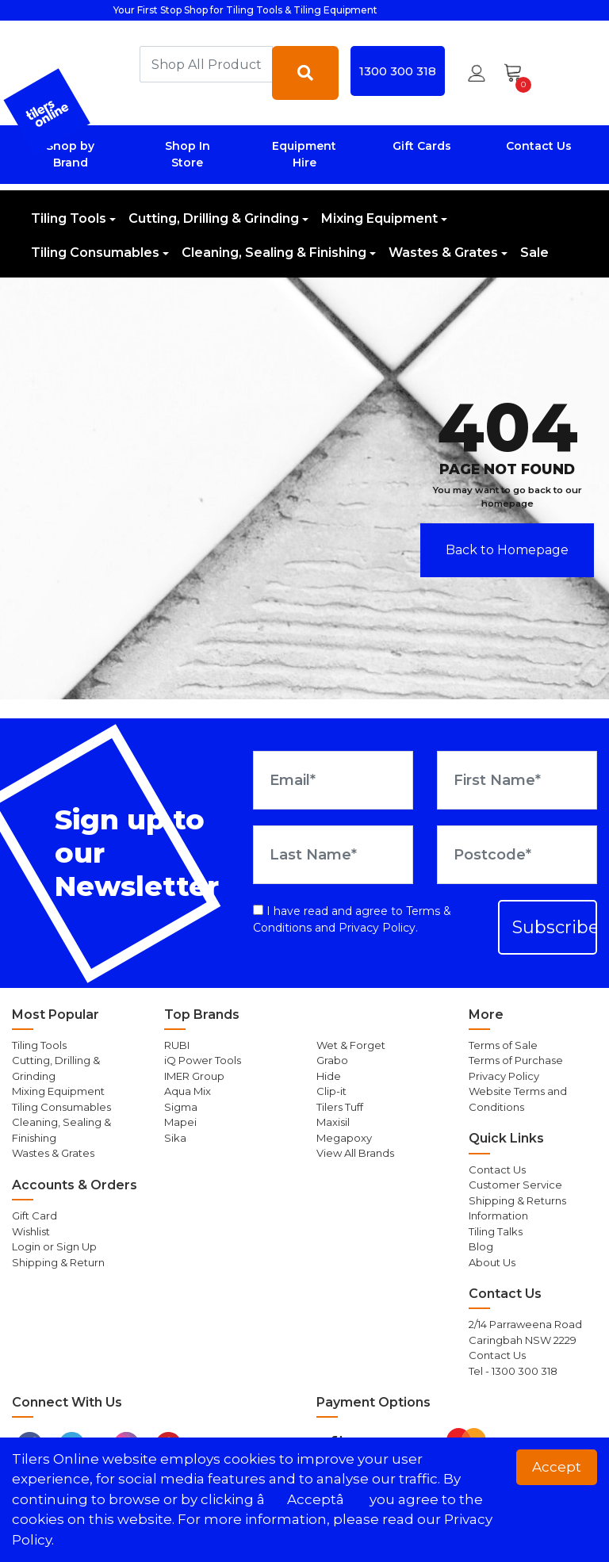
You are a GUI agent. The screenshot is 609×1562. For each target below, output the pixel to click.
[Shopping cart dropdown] (518, 73)
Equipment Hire (304, 154)
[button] (476, 73)
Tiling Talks (496, 1231)
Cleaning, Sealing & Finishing (274, 252)
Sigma (180, 1107)
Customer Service (515, 1184)
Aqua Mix (187, 1091)
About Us (492, 1262)
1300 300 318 (397, 70)
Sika (175, 1137)
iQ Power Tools (202, 1060)
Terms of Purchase (516, 1060)
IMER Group (194, 1076)
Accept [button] (556, 1467)
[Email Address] (333, 780)
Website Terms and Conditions (518, 1099)
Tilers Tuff (339, 1107)
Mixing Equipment (379, 218)
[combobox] (206, 64)
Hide (328, 1076)
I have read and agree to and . (352, 919)
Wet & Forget (350, 1045)
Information (498, 1215)
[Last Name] (333, 854)
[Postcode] (517, 854)
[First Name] (517, 780)
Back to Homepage (507, 549)
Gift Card (34, 1215)
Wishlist (31, 1231)
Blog (481, 1246)
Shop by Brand (70, 154)
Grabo (332, 1060)
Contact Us (539, 146)
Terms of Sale (503, 1045)
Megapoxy (344, 1137)
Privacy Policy (377, 928)
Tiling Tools (68, 218)
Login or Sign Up (54, 1246)
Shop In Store (187, 154)
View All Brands (355, 1153)
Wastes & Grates (443, 252)
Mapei (180, 1122)
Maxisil (333, 1122)
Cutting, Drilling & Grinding (213, 218)
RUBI (177, 1045)
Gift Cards (422, 146)
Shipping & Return (58, 1262)
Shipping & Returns (517, 1200)
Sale (534, 252)
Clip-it (331, 1091)
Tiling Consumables (95, 252)
